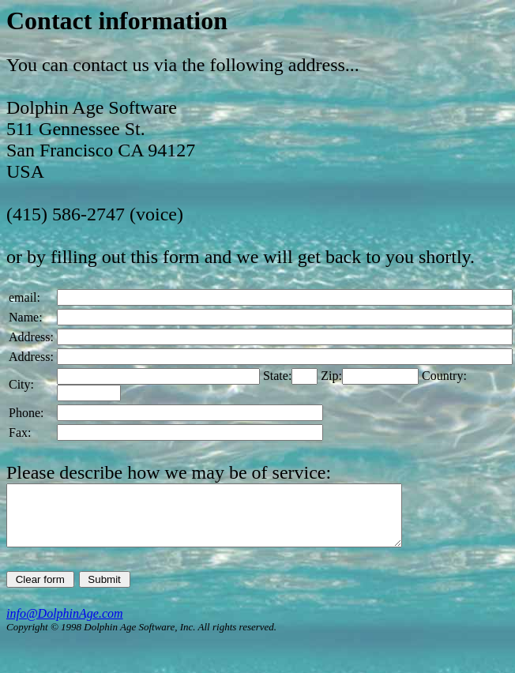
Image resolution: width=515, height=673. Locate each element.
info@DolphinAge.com (64, 625)
